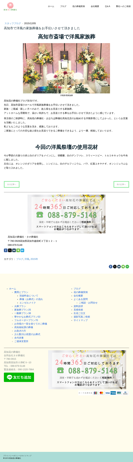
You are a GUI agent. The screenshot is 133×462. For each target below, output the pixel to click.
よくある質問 (81, 299)
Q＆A (107, 6)
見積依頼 (78, 309)
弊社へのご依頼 (123, 6)
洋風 (27, 259)
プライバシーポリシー (11, 456)
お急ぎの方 (20, 330)
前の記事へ (121, 184)
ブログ (63, 6)
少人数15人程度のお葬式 (27, 334)
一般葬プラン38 (22, 313)
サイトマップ (81, 320)
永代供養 (19, 337)
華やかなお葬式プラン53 (27, 316)
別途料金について (28, 295)
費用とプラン (21, 292)
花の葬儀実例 (78, 6)
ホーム (51, 6)
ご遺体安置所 (21, 341)
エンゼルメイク (27, 302)
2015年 (34, 259)
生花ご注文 (79, 313)
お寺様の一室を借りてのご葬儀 (30, 323)
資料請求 (78, 306)
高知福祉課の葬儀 (23, 327)
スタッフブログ (13, 23)
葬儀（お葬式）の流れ (31, 299)
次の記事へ (11, 184)
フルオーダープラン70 (26, 320)
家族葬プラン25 (22, 309)
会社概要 (95, 6)
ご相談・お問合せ (88, 302)
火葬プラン (20, 306)
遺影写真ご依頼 (82, 316)
